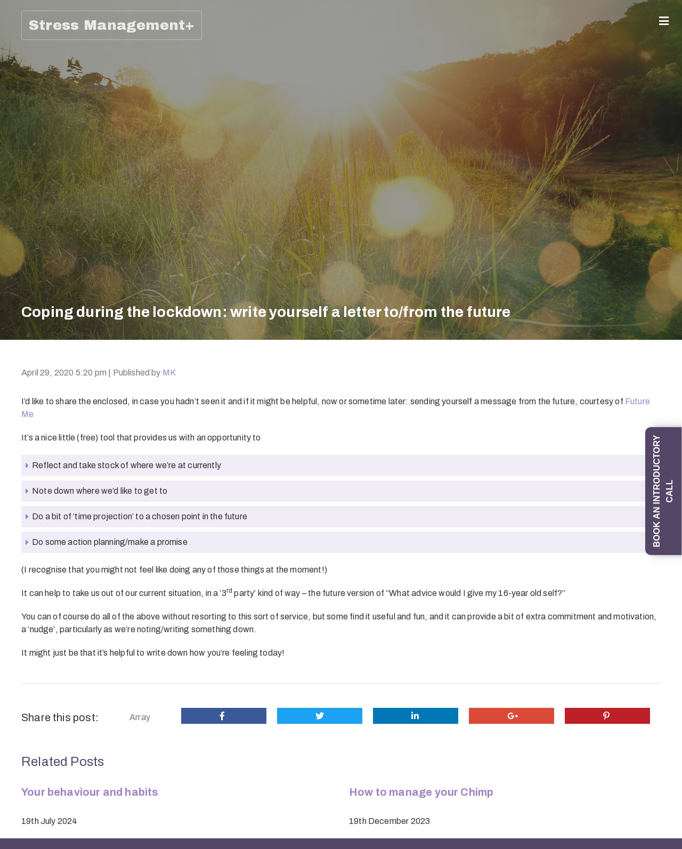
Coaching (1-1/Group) (21, 89)
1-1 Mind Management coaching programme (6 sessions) (23, 363)
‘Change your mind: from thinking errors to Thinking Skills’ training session (23, 467)
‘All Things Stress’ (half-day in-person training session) (23, 756)
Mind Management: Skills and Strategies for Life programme (23, 148)
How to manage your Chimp (421, 792)
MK (169, 372)
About (21, 58)
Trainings (21, 408)
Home (21, 40)
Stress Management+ (111, 25)
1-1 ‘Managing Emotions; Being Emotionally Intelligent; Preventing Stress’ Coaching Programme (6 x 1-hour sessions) (23, 255)
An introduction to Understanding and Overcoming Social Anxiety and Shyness (23, 562)
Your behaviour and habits (90, 792)
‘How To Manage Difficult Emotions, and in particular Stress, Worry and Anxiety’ (23, 661)
